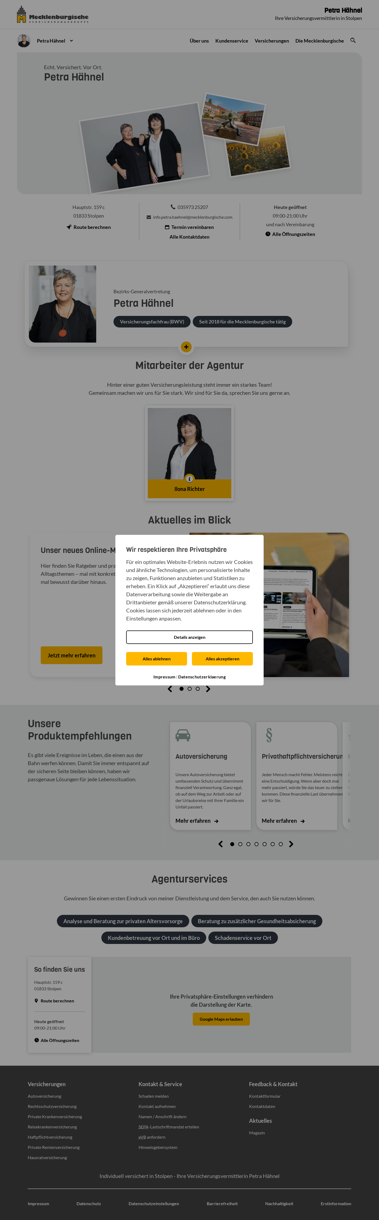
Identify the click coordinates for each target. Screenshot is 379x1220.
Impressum (164, 676)
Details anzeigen (189, 637)
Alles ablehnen (157, 658)
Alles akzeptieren (222, 658)
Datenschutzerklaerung (202, 676)
